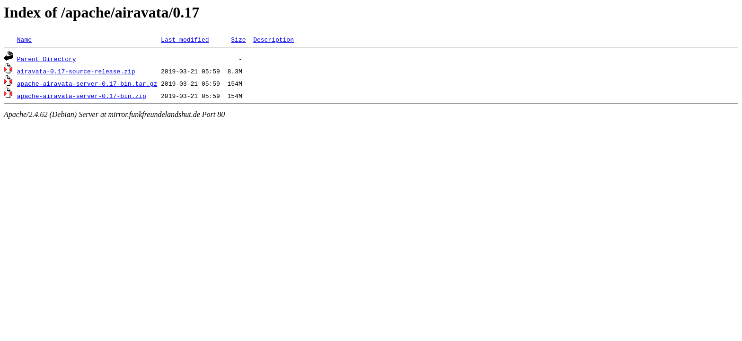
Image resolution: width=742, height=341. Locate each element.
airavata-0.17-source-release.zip (76, 71)
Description (273, 39)
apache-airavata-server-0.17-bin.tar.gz (87, 83)
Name (24, 39)
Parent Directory (46, 58)
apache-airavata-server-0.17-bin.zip (81, 95)
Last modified (185, 39)
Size (238, 39)
